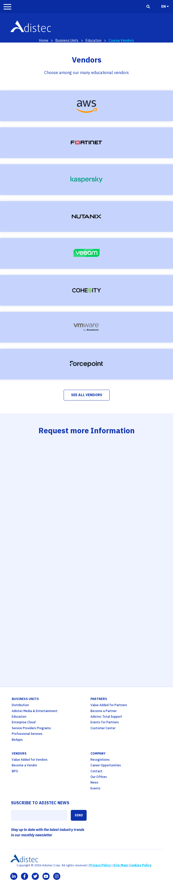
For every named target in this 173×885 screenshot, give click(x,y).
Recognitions (100, 759)
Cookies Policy (140, 865)
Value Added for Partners (108, 705)
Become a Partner (103, 711)
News (94, 782)
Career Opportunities (105, 765)
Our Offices (98, 777)
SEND (79, 815)
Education (93, 40)
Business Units (66, 40)
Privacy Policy (100, 865)
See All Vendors (86, 395)
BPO (15, 771)
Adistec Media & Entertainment (34, 711)
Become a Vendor (24, 765)
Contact (96, 771)
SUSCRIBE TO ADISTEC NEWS (40, 802)
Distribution (20, 705)
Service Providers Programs (31, 728)
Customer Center (103, 728)
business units (25, 699)
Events (95, 788)
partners (98, 699)
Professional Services (27, 734)
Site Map (120, 865)
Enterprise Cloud (24, 722)
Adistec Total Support (106, 716)
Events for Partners (104, 722)
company (98, 753)
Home (43, 40)
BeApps (17, 740)
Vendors (19, 753)
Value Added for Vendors (30, 759)
